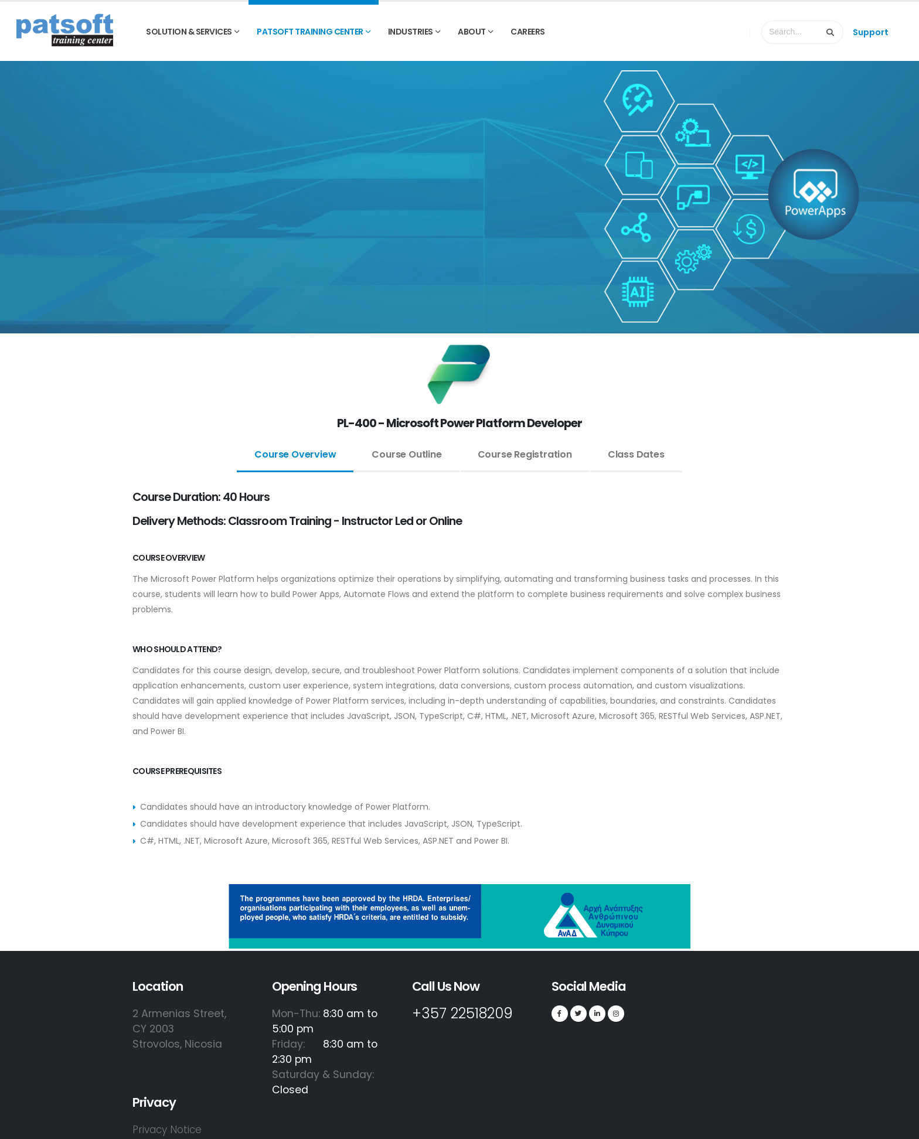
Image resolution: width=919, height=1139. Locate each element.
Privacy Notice (168, 1129)
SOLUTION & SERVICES (189, 31)
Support (871, 32)
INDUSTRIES (410, 31)
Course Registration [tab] (525, 454)
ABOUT (472, 31)
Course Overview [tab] (295, 454)
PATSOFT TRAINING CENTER (310, 31)
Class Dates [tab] (636, 454)
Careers (527, 31)
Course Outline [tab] (406, 454)
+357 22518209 (469, 1013)
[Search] (830, 32)
